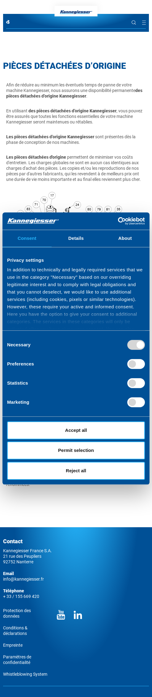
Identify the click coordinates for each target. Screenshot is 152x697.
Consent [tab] (27, 238)
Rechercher (134, 22)
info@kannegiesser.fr (23, 579)
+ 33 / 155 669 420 (21, 596)
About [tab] (125, 238)
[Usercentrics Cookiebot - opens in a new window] (118, 221)
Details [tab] (76, 238)
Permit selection (76, 450)
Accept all (76, 430)
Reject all (76, 470)
